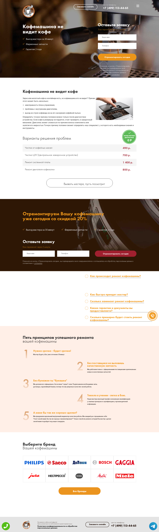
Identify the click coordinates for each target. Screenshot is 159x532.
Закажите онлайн (85, 6)
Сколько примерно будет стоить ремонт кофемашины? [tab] (116, 318)
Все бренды (79, 491)
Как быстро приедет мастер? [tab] (109, 294)
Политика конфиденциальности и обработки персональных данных (57, 527)
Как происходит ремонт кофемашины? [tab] (115, 276)
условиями (116, 75)
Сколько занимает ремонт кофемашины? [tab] (117, 301)
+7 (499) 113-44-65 (115, 8)
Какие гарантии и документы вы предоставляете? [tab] (111, 309)
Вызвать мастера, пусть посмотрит (84, 184)
